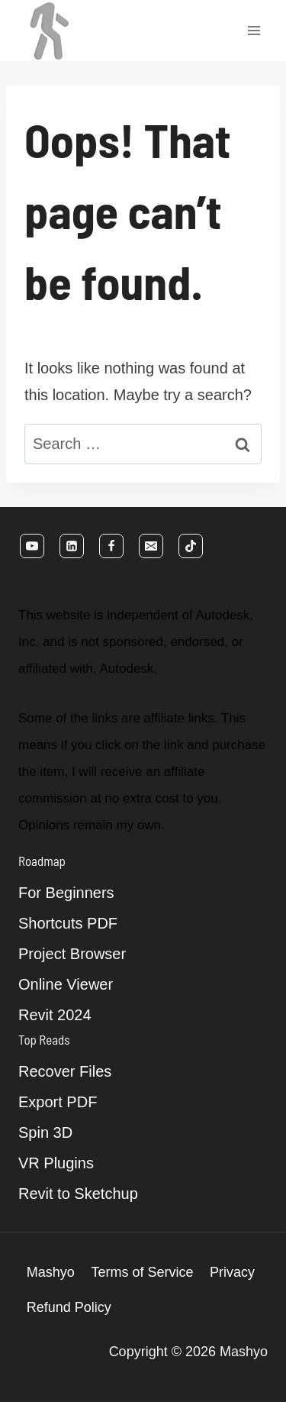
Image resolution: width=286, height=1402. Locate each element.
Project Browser (72, 953)
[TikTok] (190, 546)
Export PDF (57, 1101)
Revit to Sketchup (78, 1193)
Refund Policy (69, 1307)
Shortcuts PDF (67, 923)
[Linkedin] (71, 546)
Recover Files (64, 1071)
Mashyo (51, 1272)
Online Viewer (65, 984)
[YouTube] (32, 546)
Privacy (232, 1272)
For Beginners (66, 892)
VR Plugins (56, 1163)
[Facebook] (111, 546)
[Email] (151, 546)
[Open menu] (253, 30)
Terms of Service (142, 1272)
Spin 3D (45, 1132)
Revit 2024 (55, 1014)
